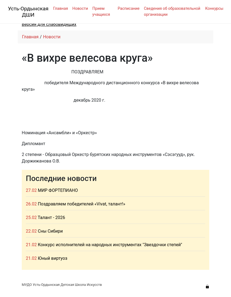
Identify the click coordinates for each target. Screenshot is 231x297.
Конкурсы (214, 8)
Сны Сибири (50, 231)
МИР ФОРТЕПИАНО (58, 190)
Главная (60, 8)
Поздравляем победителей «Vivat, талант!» (81, 204)
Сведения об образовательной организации (172, 11)
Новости (80, 8)
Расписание (129, 8)
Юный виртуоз (52, 258)
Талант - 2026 (51, 217)
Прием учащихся (101, 11)
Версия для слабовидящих (49, 24)
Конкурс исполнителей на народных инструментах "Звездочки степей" (110, 244)
